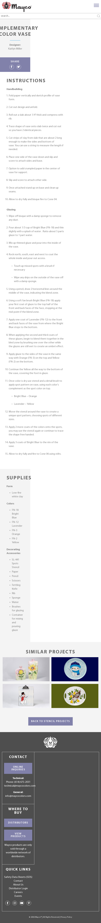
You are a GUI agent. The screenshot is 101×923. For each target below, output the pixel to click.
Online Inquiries (18, 768)
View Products (18, 835)
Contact (18, 881)
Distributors (18, 823)
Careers (18, 892)
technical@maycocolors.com (20, 786)
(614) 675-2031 (22, 782)
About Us (18, 884)
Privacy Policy (66, 917)
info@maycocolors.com (18, 796)
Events (18, 896)
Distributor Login (18, 888)
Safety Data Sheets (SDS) (18, 877)
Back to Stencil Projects (50, 721)
